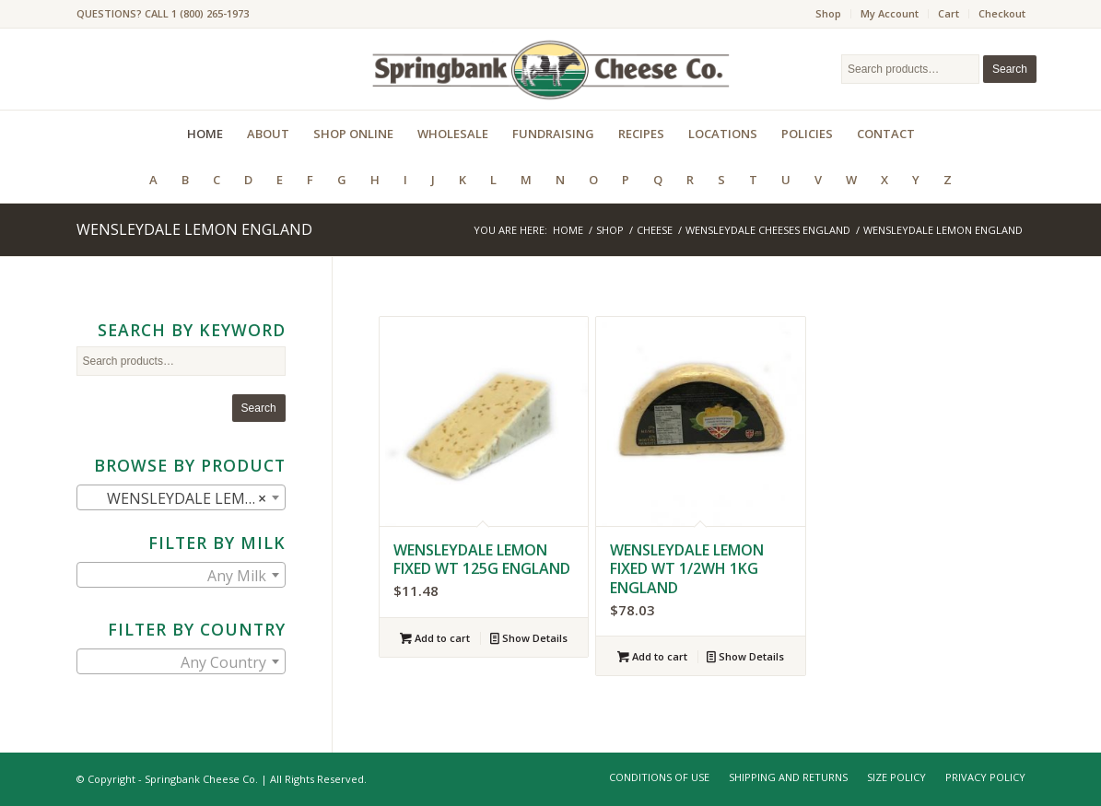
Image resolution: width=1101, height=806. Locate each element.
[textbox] (181, 576)
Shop (828, 13)
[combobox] (181, 497)
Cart (948, 13)
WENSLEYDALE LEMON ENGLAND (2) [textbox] (185, 498)
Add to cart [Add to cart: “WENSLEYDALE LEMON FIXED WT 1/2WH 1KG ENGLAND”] (652, 656)
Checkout (1001, 13)
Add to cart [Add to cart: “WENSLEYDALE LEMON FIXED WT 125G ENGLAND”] (435, 638)
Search (1009, 69)
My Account (890, 13)
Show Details (529, 638)
